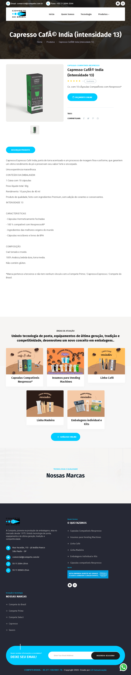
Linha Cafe (75, 543)
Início (51, 14)
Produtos (103, 14)
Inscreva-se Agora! (105, 655)
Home (39, 42)
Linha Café (107, 378)
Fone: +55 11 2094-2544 (62, 3)
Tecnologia (86, 14)
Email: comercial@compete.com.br (27, 3)
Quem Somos (67, 14)
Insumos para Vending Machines (85, 537)
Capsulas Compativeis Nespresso (83, 65)
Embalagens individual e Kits (83, 556)
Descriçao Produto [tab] (20, 150)
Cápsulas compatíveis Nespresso (85, 563)
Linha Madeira (45, 420)
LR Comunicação (98, 670)
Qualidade (90, 81)
